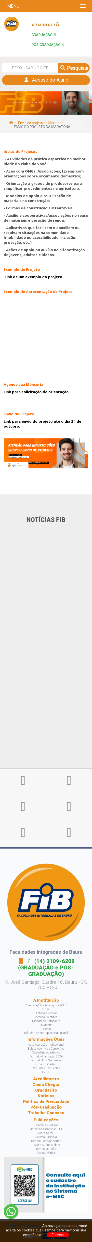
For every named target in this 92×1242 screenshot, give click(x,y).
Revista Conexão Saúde (46, 1141)
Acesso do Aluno (46, 80)
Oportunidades (46, 1064)
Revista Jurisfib (46, 1149)
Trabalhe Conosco (46, 1113)
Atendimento (46, 1079)
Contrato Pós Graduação (46, 1060)
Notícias (46, 1096)
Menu (13, 6)
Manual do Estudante (46, 1021)
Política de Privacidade (46, 1101)
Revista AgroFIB (46, 1133)
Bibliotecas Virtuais (46, 1125)
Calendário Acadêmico (46, 1052)
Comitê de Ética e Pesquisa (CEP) (46, 1005)
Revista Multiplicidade (46, 1145)
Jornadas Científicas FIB (46, 1129)
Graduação (46, 1090)
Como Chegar (46, 1084)
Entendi (58, 1234)
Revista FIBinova (46, 1137)
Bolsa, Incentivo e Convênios (46, 1049)
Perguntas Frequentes (46, 1068)
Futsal (46, 1009)
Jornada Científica (46, 1017)
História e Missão (46, 1013)
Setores (46, 1029)
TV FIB (46, 1072)
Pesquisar (74, 68)
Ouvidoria (46, 1025)
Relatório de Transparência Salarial (46, 1033)
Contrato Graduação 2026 (46, 1056)
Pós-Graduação (46, 1107)
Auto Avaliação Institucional (46, 1045)
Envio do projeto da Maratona (41, 123)
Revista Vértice (46, 1153)
